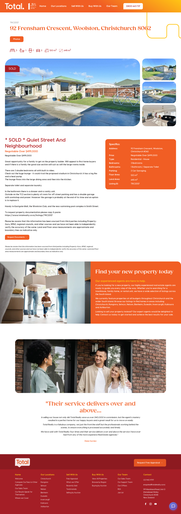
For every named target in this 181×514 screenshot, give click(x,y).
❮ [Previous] (8, 92)
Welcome (19, 479)
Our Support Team (125, 482)
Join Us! (120, 493)
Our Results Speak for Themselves (23, 493)
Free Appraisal (72, 479)
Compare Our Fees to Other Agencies (26, 483)
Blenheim (44, 493)
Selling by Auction (73, 493)
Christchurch (46, 479)
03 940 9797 (148, 480)
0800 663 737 (133, 6)
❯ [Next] (136, 92)
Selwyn (43, 486)
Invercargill (45, 500)
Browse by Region (99, 482)
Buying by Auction (99, 486)
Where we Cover (22, 498)
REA (119, 489)
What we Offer (72, 482)
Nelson (43, 489)
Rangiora (44, 482)
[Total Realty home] (20, 6)
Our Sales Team (21, 488)
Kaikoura (44, 503)
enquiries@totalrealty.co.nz (154, 485)
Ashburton (45, 507)
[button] (43, 6)
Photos (16, 39)
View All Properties (99, 479)
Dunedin (44, 496)
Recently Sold (71, 486)
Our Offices (122, 486)
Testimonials (71, 489)
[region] (90, 92)
